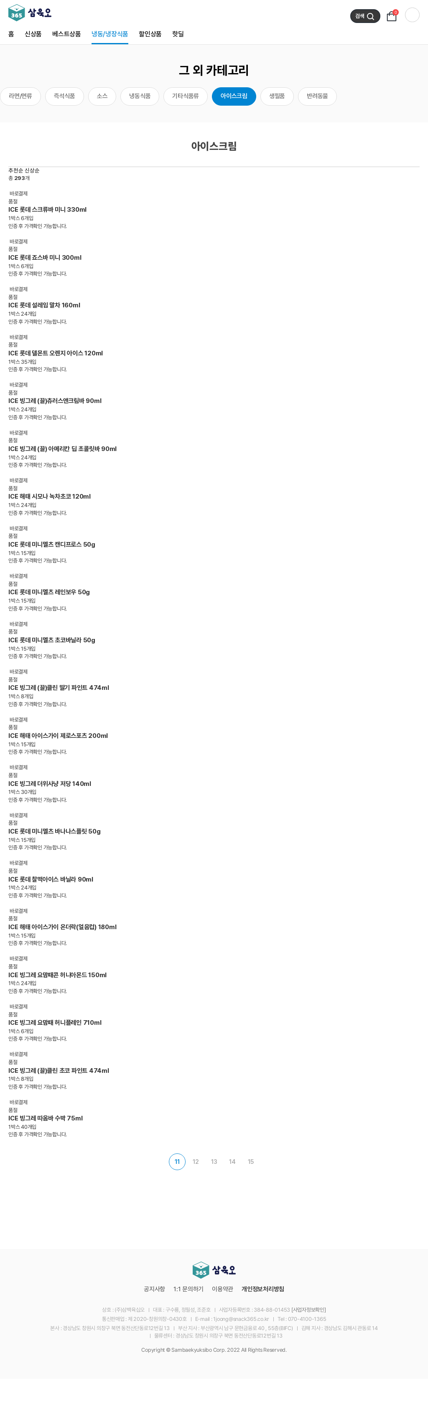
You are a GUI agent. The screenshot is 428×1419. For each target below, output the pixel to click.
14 (232, 1161)
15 (251, 1161)
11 (177, 1161)
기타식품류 (185, 96)
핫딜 (178, 34)
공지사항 (154, 1289)
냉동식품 (139, 96)
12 (196, 1161)
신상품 (33, 34)
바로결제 (19, 193)
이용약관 (222, 1289)
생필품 (277, 96)
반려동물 (317, 96)
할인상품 (150, 34)
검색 (365, 16)
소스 (102, 96)
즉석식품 (64, 96)
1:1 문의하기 (188, 1289)
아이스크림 (234, 96)
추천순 (15, 170)
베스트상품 (66, 34)
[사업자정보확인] (308, 1310)
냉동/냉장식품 (110, 34)
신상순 (32, 170)
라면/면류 (20, 96)
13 (214, 1161)
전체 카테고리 (412, 15)
